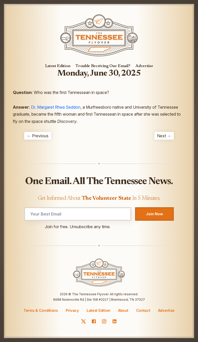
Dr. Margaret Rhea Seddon (55, 107)
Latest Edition (58, 66)
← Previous (37, 135)
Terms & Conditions (40, 310)
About (123, 310)
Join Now (154, 214)
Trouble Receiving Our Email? (103, 66)
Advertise (144, 66)
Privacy (72, 310)
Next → (164, 135)
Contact (143, 310)
